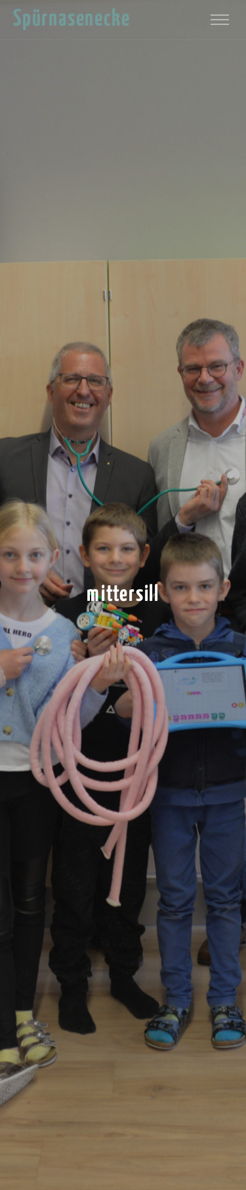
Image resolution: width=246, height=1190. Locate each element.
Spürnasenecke (71, 19)
